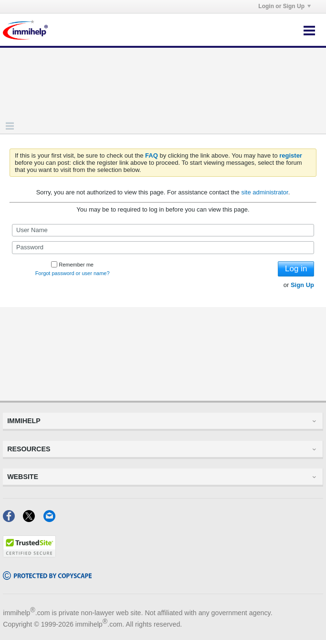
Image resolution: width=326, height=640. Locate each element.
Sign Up (302, 284)
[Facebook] (13, 519)
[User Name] (163, 230)
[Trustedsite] (29, 554)
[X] (33, 519)
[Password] (163, 247)
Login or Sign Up (284, 6)
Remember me (72, 264)
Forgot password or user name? (72, 273)
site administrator (264, 192)
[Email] (52, 519)
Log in (296, 268)
